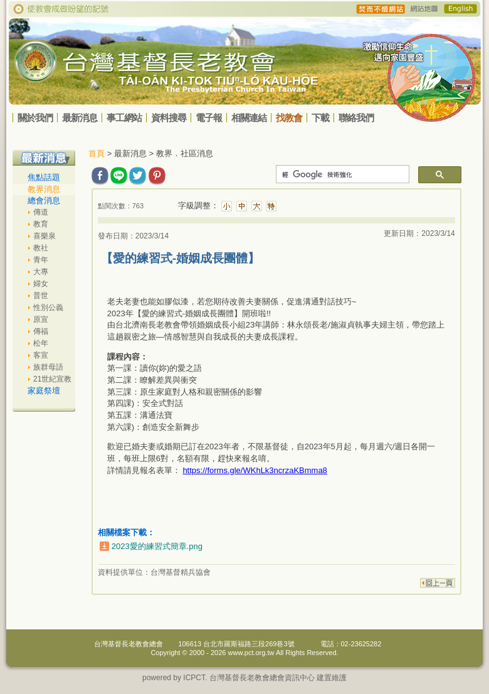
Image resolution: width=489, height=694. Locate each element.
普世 (40, 295)
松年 (40, 343)
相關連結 (248, 117)
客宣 (40, 355)
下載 (320, 117)
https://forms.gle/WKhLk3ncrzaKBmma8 (254, 470)
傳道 (40, 212)
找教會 (289, 117)
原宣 (40, 319)
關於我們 (35, 117)
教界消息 (44, 189)
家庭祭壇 (44, 390)
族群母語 (48, 367)
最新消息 (79, 117)
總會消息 (44, 200)
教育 (40, 224)
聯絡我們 (356, 117)
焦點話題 (44, 177)
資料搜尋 (168, 117)
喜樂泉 (44, 236)
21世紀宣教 (52, 379)
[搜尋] (341, 174)
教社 (40, 247)
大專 (40, 271)
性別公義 (48, 307)
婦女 (40, 283)
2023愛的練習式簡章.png (157, 546)
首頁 (96, 153)
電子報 (209, 117)
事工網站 (124, 117)
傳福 (40, 331)
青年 (40, 259)
